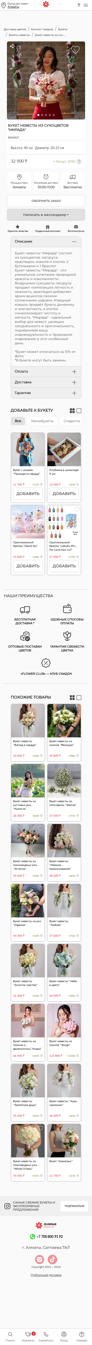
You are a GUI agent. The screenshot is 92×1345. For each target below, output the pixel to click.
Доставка (46, 382)
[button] (38, 115)
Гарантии (46, 393)
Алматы (13, 6)
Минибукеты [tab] (42, 421)
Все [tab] (18, 421)
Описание (46, 242)
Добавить (27, 493)
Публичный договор (46, 1301)
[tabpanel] (46, 506)
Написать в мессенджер (44, 215)
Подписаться (74, 1232)
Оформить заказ (46, 201)
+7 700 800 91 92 (46, 1262)
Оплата (46, 372)
